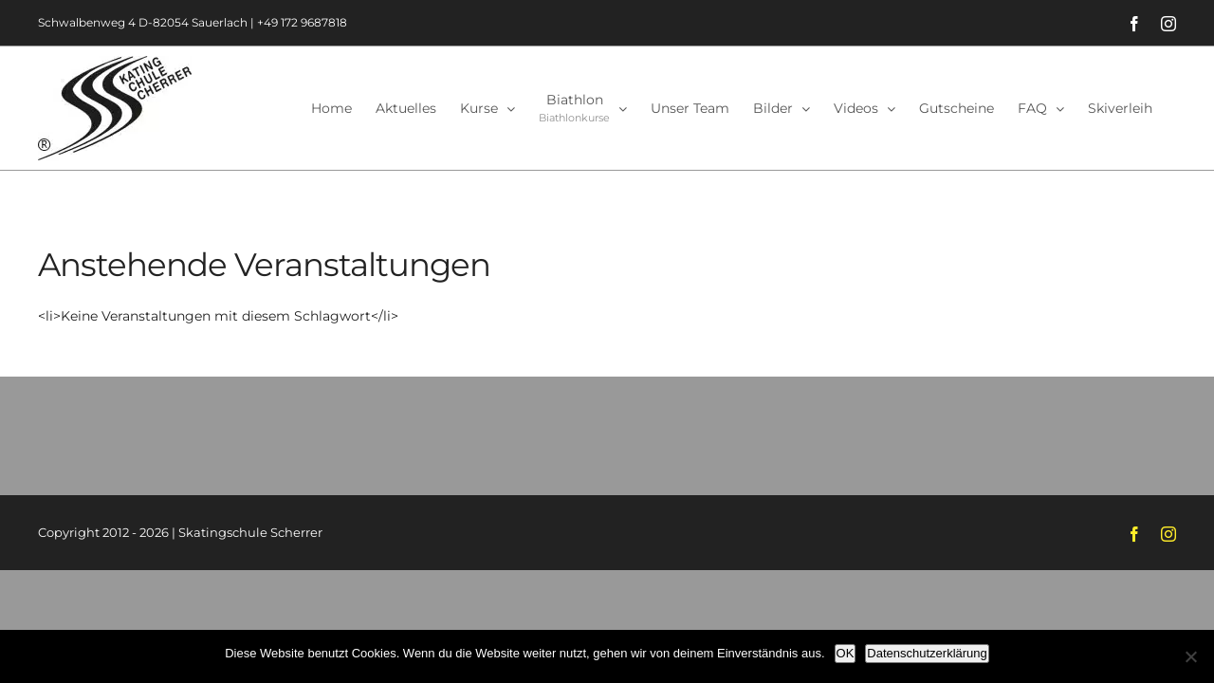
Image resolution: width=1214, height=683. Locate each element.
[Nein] (1190, 656)
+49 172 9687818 (302, 22)
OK (846, 653)
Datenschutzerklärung (926, 653)
